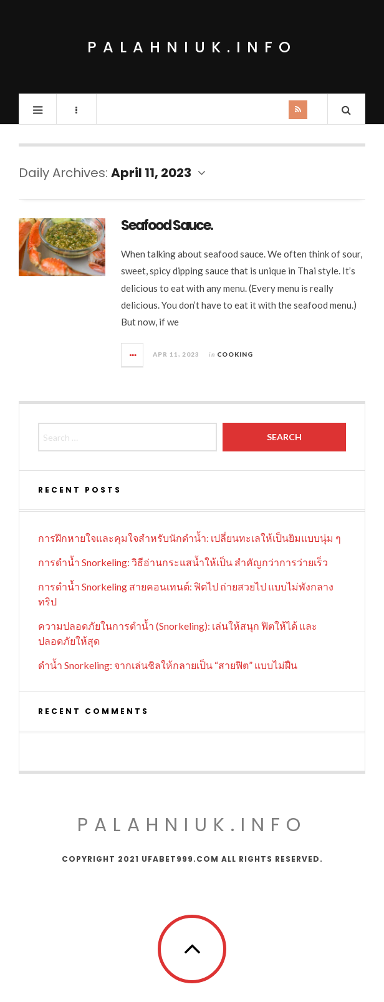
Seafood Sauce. (167, 225)
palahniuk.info (192, 47)
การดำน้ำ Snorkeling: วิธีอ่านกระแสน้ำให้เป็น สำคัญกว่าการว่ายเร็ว (183, 562)
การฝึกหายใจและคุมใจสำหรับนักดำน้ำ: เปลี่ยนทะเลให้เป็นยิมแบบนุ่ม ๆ (189, 538)
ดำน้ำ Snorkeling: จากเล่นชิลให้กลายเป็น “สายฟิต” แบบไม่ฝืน (167, 665)
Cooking (235, 354)
